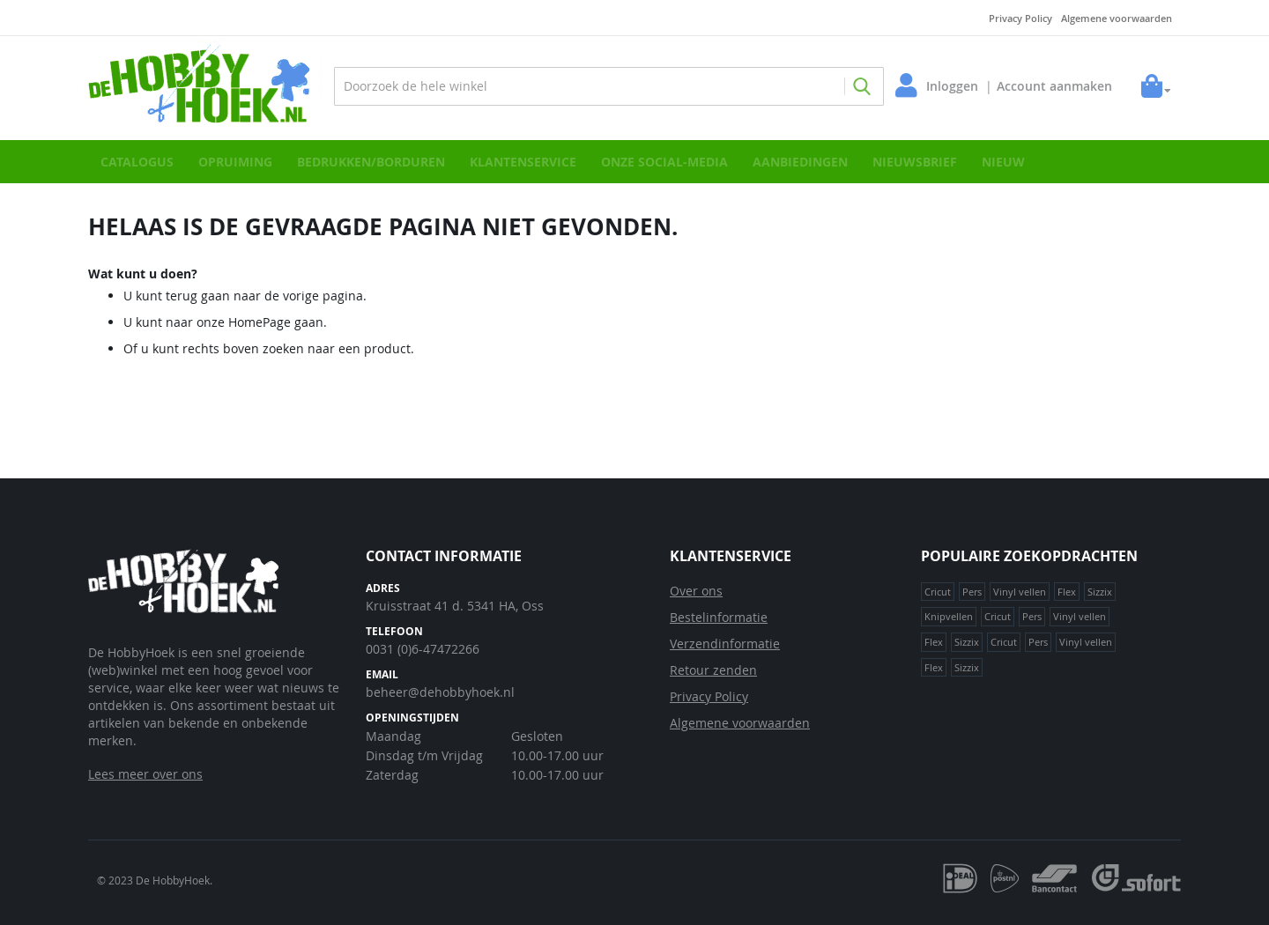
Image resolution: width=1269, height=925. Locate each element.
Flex (1067, 591)
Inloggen (948, 86)
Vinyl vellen (1019, 591)
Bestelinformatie (719, 617)
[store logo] (207, 86)
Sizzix (1099, 591)
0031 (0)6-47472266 (422, 648)
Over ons (696, 590)
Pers (972, 591)
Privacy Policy (1020, 18)
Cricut (937, 591)
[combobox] (609, 86)
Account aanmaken (1050, 86)
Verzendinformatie (725, 643)
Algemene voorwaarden (1116, 18)
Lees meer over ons (145, 774)
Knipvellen (948, 616)
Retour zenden (713, 670)
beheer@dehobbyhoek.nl (440, 692)
